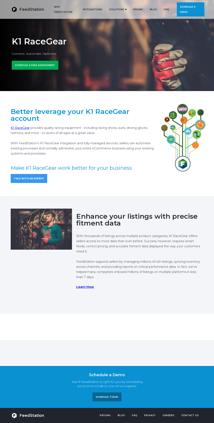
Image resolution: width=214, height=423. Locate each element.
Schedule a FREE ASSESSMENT (35, 65)
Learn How (85, 287)
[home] (28, 9)
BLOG (153, 9)
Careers (168, 415)
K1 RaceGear (20, 128)
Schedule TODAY (107, 396)
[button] (118, 9)
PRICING (138, 9)
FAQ (166, 9)
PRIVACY (150, 415)
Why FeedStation (63, 9)
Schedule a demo (187, 9)
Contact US (190, 415)
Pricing (105, 415)
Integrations (92, 9)
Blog (121, 415)
